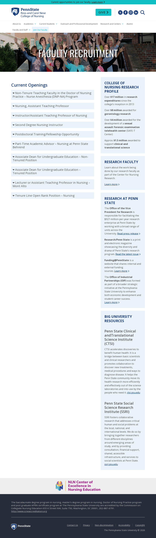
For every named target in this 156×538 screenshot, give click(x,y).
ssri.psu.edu (111, 464)
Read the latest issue (127, 254)
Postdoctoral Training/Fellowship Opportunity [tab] (47, 134)
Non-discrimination (104, 525)
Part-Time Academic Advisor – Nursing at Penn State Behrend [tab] (50, 145)
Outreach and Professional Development (79, 23)
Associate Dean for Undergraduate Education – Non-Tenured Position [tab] (50, 158)
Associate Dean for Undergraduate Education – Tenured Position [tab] (47, 171)
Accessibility (124, 525)
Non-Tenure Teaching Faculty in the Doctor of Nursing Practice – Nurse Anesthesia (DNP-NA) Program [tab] (52, 95)
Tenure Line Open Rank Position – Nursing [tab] (45, 196)
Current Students (48, 24)
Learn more (97, 2)
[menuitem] (142, 12)
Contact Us (72, 525)
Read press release (127, 233)
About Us (17, 23)
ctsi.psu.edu (133, 392)
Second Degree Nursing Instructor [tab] (39, 125)
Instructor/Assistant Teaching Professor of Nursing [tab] (51, 115)
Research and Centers (112, 24)
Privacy (86, 525)
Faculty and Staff (21, 30)
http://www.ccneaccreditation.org (29, 511)
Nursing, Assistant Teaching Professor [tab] (42, 106)
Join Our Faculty (40, 29)
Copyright (140, 525)
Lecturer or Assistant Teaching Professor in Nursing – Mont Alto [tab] (51, 184)
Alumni (130, 23)
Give (102, 12)
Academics (30, 24)
